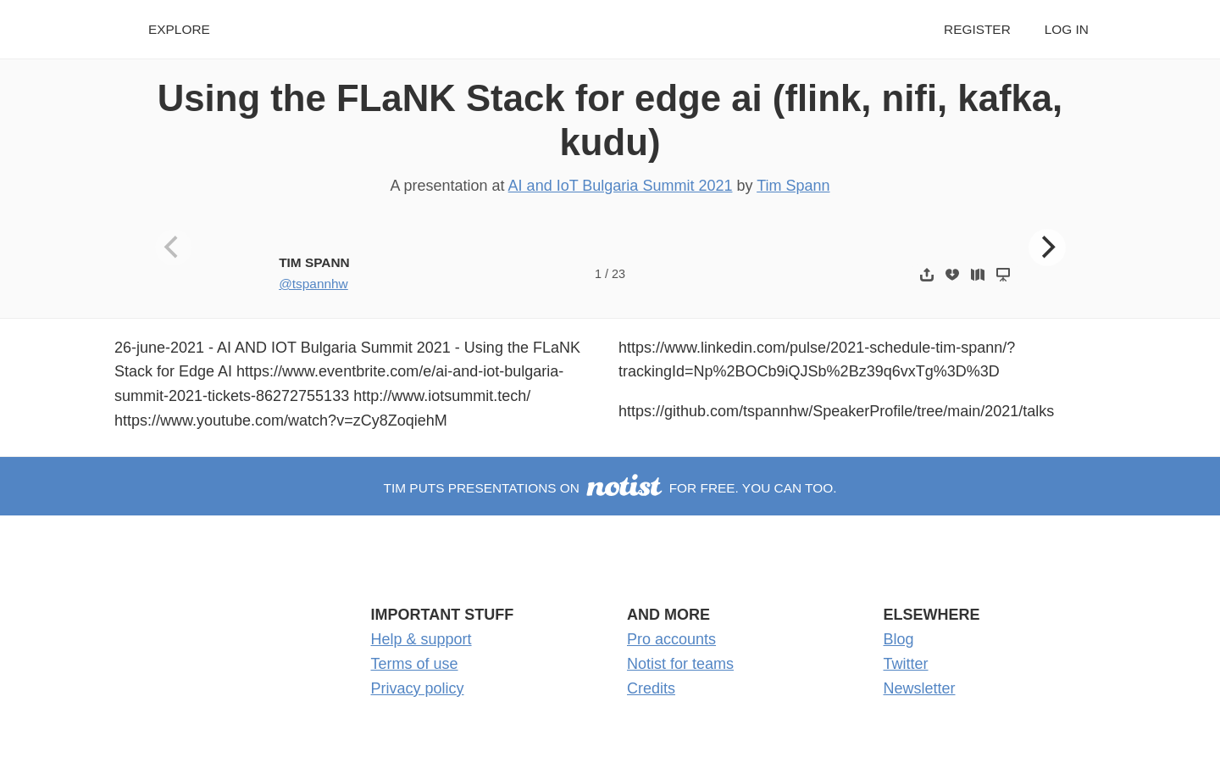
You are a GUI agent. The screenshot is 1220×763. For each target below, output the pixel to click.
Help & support (421, 639)
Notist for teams (680, 663)
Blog (899, 639)
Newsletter (920, 688)
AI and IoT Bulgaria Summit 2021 (620, 185)
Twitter (906, 663)
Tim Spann (793, 185)
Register (977, 29)
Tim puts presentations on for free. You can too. (610, 488)
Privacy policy (417, 688)
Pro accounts (671, 639)
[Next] (1047, 247)
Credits (651, 688)
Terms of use (414, 663)
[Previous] (173, 247)
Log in (1067, 29)
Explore (179, 29)
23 (618, 274)
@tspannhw (313, 283)
